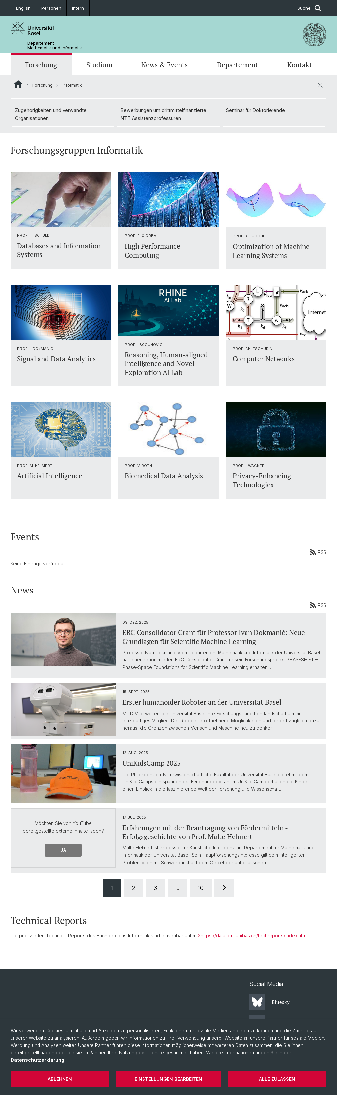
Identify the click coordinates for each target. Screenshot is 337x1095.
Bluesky (269, 1002)
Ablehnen (60, 1079)
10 (201, 887)
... (177, 887)
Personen (51, 8)
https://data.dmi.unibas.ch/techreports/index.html (254, 935)
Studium (99, 64)
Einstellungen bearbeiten (168, 1079)
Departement (237, 64)
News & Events (164, 64)
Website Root (18, 84)
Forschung (41, 64)
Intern (78, 8)
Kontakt (299, 64)
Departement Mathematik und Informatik (54, 45)
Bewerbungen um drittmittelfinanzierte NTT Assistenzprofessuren (163, 114)
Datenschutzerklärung (37, 1060)
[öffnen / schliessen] (319, 85)
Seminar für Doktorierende (255, 110)
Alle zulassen (277, 1079)
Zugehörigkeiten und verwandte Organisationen (51, 114)
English (23, 8)
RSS (318, 552)
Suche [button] (309, 8)
